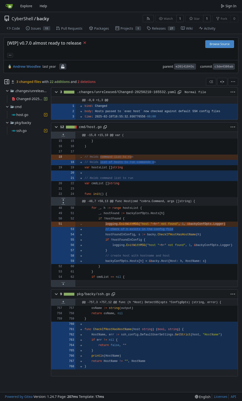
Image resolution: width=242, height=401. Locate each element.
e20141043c (185, 66)
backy (43, 18)
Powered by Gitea (19, 396)
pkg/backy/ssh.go (93, 294)
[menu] (233, 82)
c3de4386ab (223, 66)
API (233, 396)
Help (43, 6)
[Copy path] (179, 92)
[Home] (9, 6)
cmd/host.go (90, 127)
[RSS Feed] (148, 18)
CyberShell (22, 18)
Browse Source (220, 44)
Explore (26, 6)
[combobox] (211, 82)
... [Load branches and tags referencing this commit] (10, 54)
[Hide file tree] (6, 81)
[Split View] (222, 82)
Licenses (221, 396)
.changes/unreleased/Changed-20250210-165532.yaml (126, 92)
